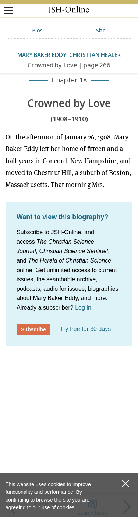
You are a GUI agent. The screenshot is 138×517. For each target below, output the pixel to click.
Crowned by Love (69, 103)
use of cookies (58, 507)
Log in (83, 307)
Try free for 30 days (85, 329)
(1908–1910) (69, 119)
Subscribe (33, 329)
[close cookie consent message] (125, 484)
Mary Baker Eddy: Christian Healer (69, 55)
